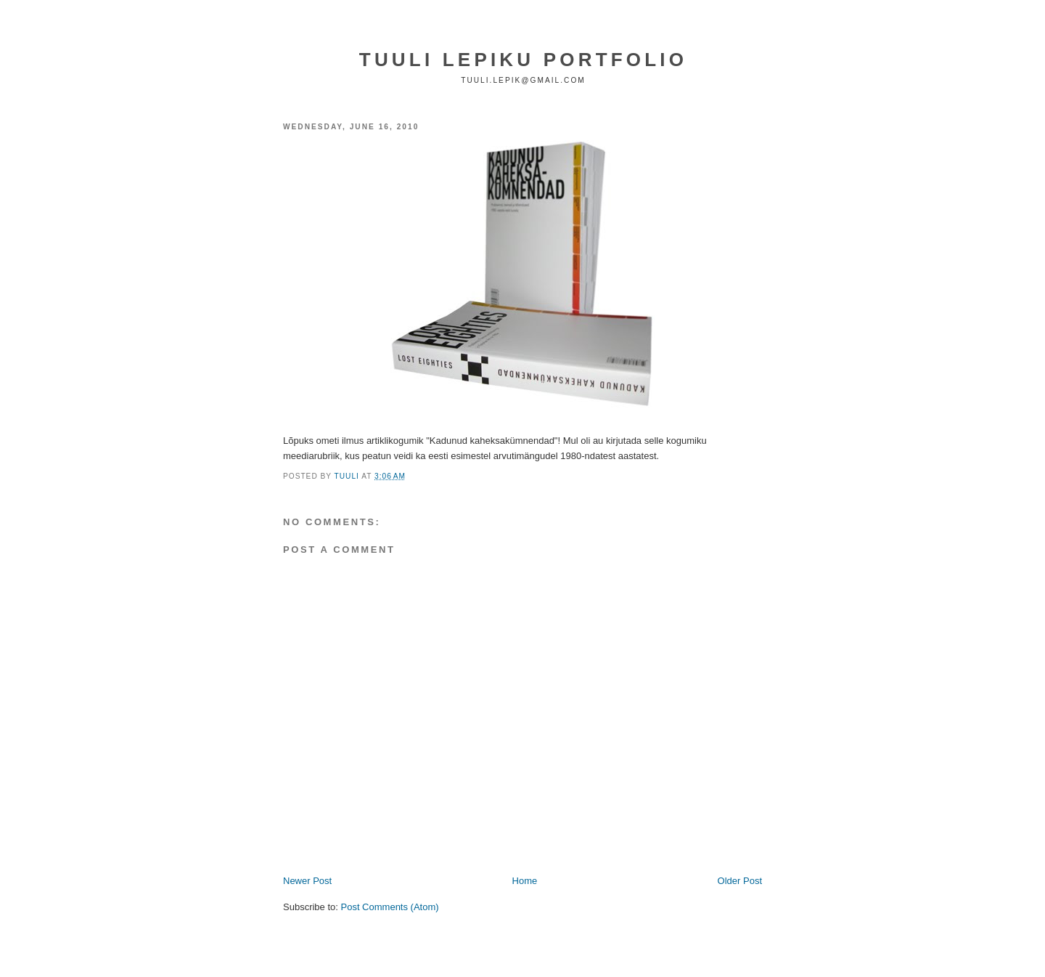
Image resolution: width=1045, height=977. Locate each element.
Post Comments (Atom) (390, 906)
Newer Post (307, 880)
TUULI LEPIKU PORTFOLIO (523, 59)
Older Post (740, 880)
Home (525, 880)
